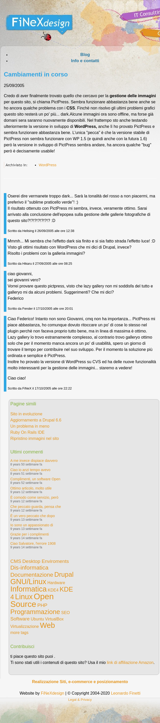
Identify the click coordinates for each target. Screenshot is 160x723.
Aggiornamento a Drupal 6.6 (35, 420)
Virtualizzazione (24, 626)
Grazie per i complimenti (29, 534)
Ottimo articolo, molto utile (31, 488)
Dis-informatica (29, 567)
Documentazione (31, 575)
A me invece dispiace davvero (33, 461)
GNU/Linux (28, 581)
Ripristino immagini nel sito (34, 438)
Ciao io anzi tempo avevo (30, 470)
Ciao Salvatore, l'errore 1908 (33, 543)
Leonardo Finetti (126, 693)
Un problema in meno (29, 426)
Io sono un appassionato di (31, 525)
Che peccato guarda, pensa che (35, 507)
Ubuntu (37, 619)
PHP (42, 605)
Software (20, 618)
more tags (19, 632)
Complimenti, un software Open (35, 479)
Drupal (63, 574)
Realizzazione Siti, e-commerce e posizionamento (80, 682)
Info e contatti (85, 60)
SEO (65, 612)
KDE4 (53, 590)
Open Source (32, 600)
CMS (15, 561)
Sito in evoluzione (26, 414)
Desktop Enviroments (45, 561)
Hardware (56, 583)
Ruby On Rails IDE (27, 432)
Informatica (28, 589)
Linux (24, 597)
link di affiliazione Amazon (130, 662)
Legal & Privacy (80, 700)
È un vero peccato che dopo (32, 516)
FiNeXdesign (52, 693)
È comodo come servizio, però (34, 497)
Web (47, 625)
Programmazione (35, 611)
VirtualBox (54, 619)
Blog (85, 54)
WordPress (47, 165)
